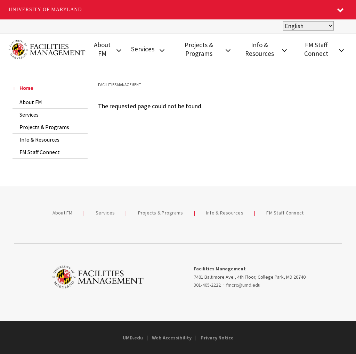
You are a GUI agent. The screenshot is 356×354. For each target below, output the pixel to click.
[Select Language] (308, 26)
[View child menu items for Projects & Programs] (228, 50)
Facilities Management (119, 84)
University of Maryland (45, 9)
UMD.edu (133, 338)
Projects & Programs (199, 49)
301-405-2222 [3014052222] (207, 285)
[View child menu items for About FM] (119, 50)
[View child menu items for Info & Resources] (284, 50)
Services (142, 49)
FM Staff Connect (316, 49)
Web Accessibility (172, 338)
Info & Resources (259, 49)
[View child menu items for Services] (162, 50)
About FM (102, 49)
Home (23, 88)
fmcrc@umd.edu (243, 285)
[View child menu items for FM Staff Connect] (341, 50)
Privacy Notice (217, 338)
